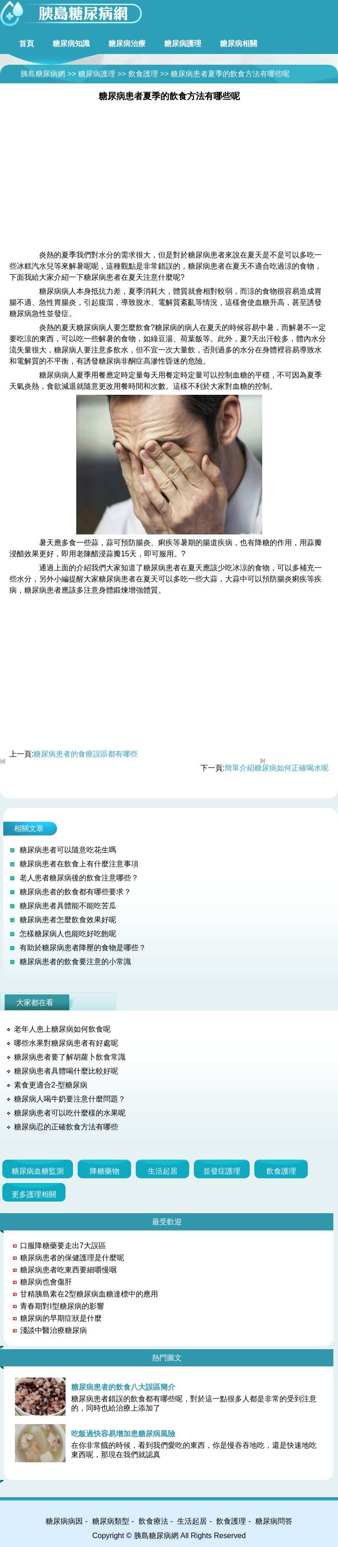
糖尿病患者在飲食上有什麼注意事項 (79, 864)
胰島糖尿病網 (42, 74)
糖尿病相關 (238, 43)
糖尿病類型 (110, 1521)
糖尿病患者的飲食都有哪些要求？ (75, 892)
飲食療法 (153, 1521)
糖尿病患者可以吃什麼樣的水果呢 (70, 1113)
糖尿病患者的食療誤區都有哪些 (85, 754)
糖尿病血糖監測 (38, 1171)
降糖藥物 (104, 1171)
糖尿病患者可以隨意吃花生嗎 (68, 850)
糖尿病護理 (182, 43)
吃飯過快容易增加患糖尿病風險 (123, 1434)
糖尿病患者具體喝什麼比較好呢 (66, 1071)
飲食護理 (143, 74)
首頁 (26, 43)
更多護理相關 (34, 1194)
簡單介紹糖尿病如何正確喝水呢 (277, 768)
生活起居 (163, 1171)
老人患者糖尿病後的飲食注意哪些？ (79, 878)
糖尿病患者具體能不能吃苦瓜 (68, 906)
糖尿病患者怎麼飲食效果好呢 (68, 920)
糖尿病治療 (127, 43)
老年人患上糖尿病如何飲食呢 (62, 1029)
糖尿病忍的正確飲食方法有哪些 (66, 1127)
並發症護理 (221, 1171)
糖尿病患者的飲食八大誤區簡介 (123, 1387)
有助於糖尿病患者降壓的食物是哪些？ (83, 948)
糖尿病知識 (71, 43)
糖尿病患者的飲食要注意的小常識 (75, 962)
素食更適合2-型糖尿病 (50, 1085)
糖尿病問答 (273, 1521)
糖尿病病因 (64, 1521)
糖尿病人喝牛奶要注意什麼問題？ (70, 1099)
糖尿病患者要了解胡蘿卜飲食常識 (70, 1057)
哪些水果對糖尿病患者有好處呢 (66, 1043)
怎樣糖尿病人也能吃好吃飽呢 (68, 934)
